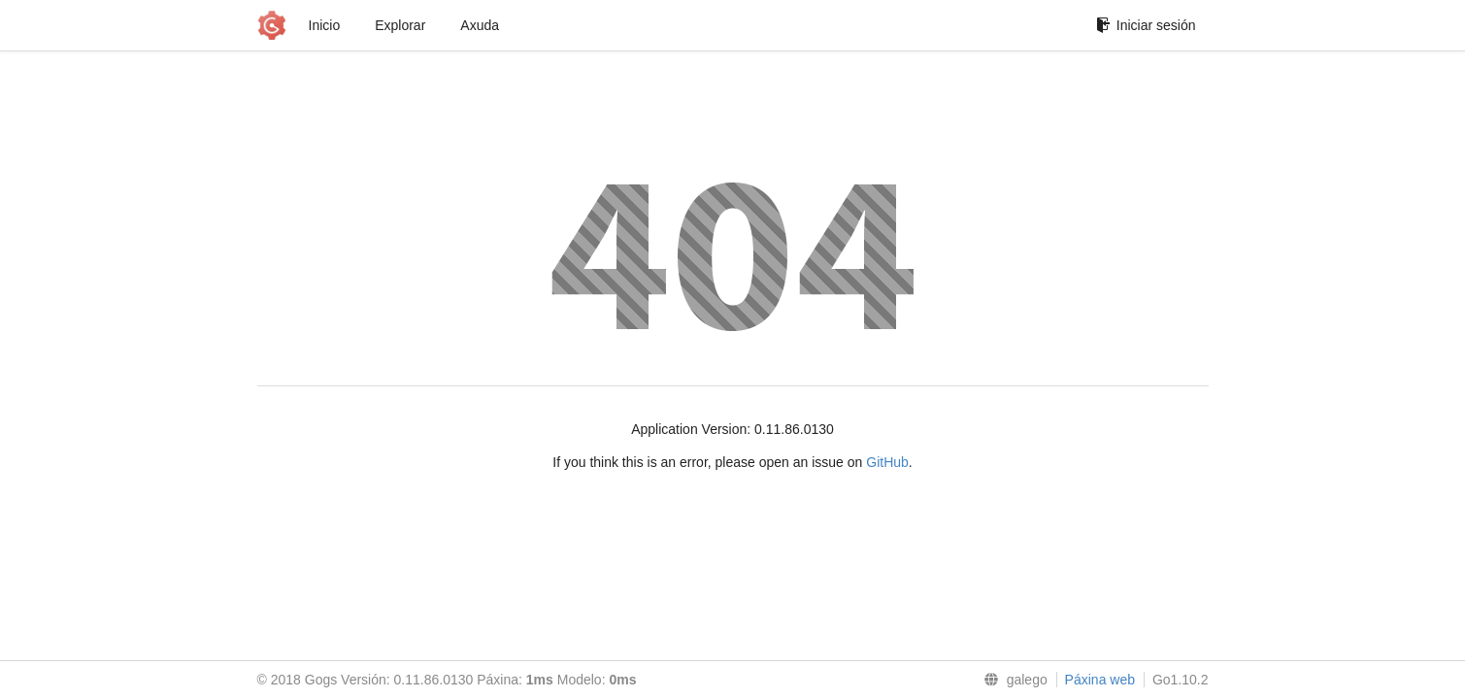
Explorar (400, 25)
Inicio (325, 25)
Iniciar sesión (1146, 25)
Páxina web (1100, 679)
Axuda (479, 25)
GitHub (887, 462)
